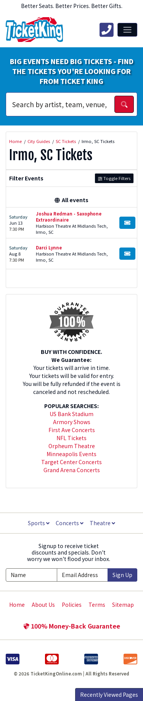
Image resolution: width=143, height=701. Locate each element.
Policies (72, 604)
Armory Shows (71, 422)
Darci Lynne (49, 247)
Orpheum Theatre (71, 446)
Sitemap (123, 604)
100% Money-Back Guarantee (71, 625)
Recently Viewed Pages (109, 694)
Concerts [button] (70, 523)
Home (17, 604)
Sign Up (122, 575)
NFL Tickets (71, 438)
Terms (96, 604)
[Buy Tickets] (127, 223)
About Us (43, 604)
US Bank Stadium (71, 414)
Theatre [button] (102, 523)
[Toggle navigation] (127, 30)
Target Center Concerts (71, 462)
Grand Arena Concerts (71, 470)
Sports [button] (39, 523)
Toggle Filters (114, 178)
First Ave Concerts (71, 430)
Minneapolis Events (71, 454)
